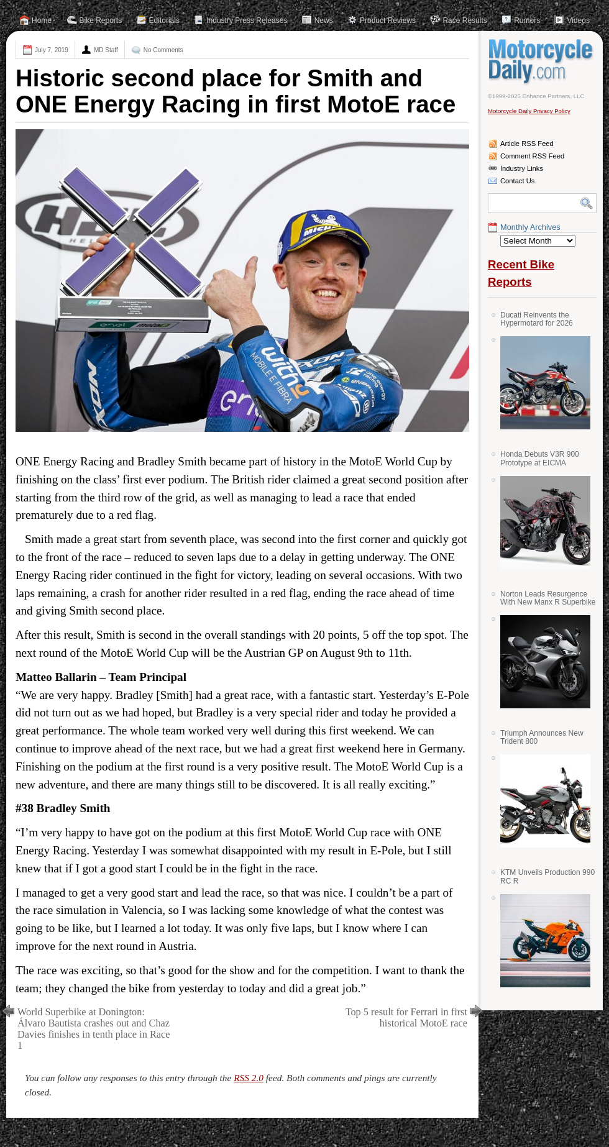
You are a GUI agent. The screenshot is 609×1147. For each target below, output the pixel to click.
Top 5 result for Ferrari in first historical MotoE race (406, 1017)
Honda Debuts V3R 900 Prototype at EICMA (539, 458)
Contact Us (517, 181)
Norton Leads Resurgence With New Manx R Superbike (547, 598)
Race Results (464, 20)
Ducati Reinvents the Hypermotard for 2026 (536, 319)
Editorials (164, 20)
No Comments (163, 50)
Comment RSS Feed (532, 156)
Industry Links (521, 168)
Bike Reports (101, 20)
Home (42, 20)
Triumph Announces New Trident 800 (542, 737)
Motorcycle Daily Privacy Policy (529, 110)
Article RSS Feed (527, 143)
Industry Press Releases (246, 20)
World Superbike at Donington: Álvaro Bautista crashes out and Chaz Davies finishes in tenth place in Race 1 (93, 1028)
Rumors (527, 20)
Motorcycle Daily (542, 61)
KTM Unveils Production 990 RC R (547, 876)
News (323, 20)
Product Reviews (388, 20)
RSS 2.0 (248, 1077)
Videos (578, 20)
